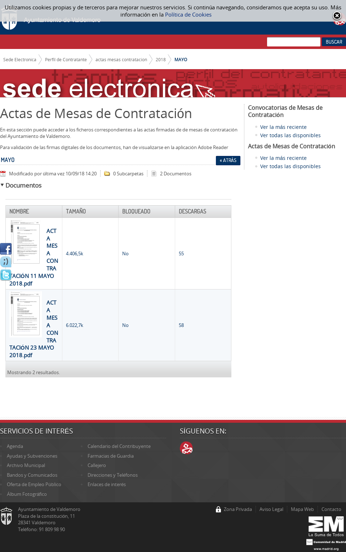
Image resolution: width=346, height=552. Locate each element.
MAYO (180, 59)
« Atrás (228, 160)
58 (181, 325)
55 (181, 253)
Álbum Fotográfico (27, 494)
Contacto (331, 509)
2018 (161, 59)
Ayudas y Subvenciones (32, 456)
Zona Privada (238, 509)
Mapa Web (302, 509)
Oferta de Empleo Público (34, 484)
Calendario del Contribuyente (119, 446)
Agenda (15, 446)
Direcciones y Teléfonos (113, 475)
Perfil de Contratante (66, 59)
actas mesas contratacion (121, 59)
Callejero (97, 465)
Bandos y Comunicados (32, 475)
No (125, 253)
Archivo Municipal (26, 465)
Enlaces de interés (107, 484)
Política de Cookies (188, 14)
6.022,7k (74, 325)
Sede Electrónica (20, 59)
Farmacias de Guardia (111, 456)
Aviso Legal (271, 509)
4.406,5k (74, 253)
